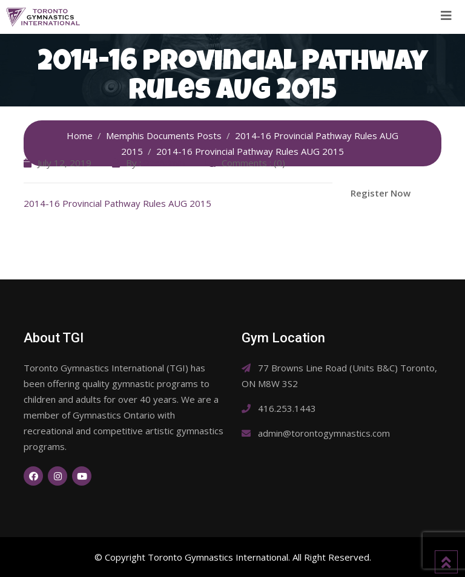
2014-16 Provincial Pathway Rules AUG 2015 (117, 203)
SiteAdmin (164, 163)
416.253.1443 (287, 408)
